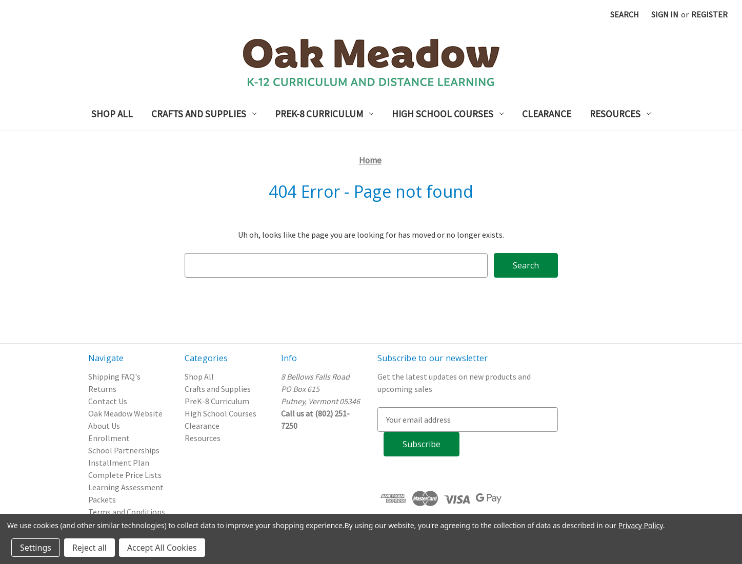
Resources (620, 114)
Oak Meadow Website (125, 413)
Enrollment (109, 438)
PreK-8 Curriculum (324, 114)
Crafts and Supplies (203, 114)
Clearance (546, 114)
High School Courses (448, 114)
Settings (35, 547)
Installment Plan (118, 462)
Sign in (664, 14)
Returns (102, 389)
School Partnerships (123, 450)
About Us (104, 426)
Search (624, 14)
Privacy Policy (640, 525)
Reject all (89, 547)
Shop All (112, 114)
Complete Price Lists (125, 475)
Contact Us (107, 401)
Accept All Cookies (162, 547)
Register (709, 14)
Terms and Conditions (126, 512)
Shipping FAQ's (114, 376)
